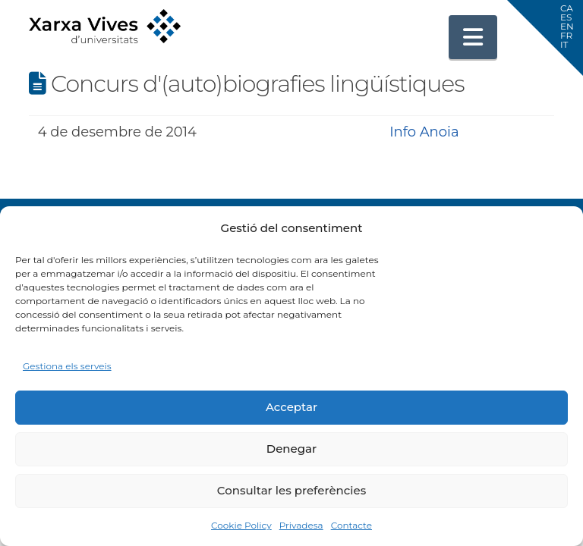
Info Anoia (424, 132)
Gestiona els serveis (67, 366)
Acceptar (291, 407)
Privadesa (301, 525)
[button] (473, 37)
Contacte (351, 525)
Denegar (291, 448)
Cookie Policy (241, 525)
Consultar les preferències (291, 490)
